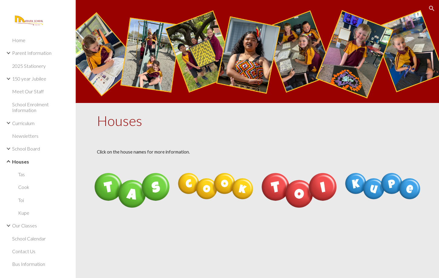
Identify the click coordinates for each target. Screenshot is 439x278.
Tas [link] (21, 174)
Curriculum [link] (23, 123)
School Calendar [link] (29, 238)
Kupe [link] (23, 213)
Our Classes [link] (24, 225)
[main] (257, 120)
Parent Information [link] (31, 53)
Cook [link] (23, 187)
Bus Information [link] (28, 264)
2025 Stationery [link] (29, 66)
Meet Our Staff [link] (28, 91)
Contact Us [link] (23, 251)
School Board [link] (26, 148)
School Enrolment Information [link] (30, 107)
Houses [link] (20, 161)
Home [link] (18, 40)
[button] (431, 8)
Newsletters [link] (25, 136)
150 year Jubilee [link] (29, 78)
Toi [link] (21, 200)
